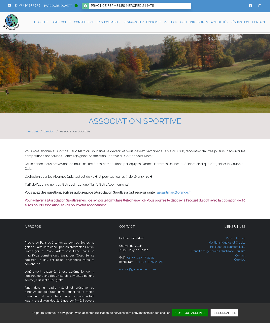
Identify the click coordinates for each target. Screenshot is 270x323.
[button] (41, 22)
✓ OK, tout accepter (190, 312)
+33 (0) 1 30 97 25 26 (149, 261)
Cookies (239, 259)
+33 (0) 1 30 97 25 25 (140, 257)
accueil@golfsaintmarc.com (137, 269)
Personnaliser (224, 312)
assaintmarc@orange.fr (174, 192)
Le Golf (49, 131)
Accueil (33, 131)
